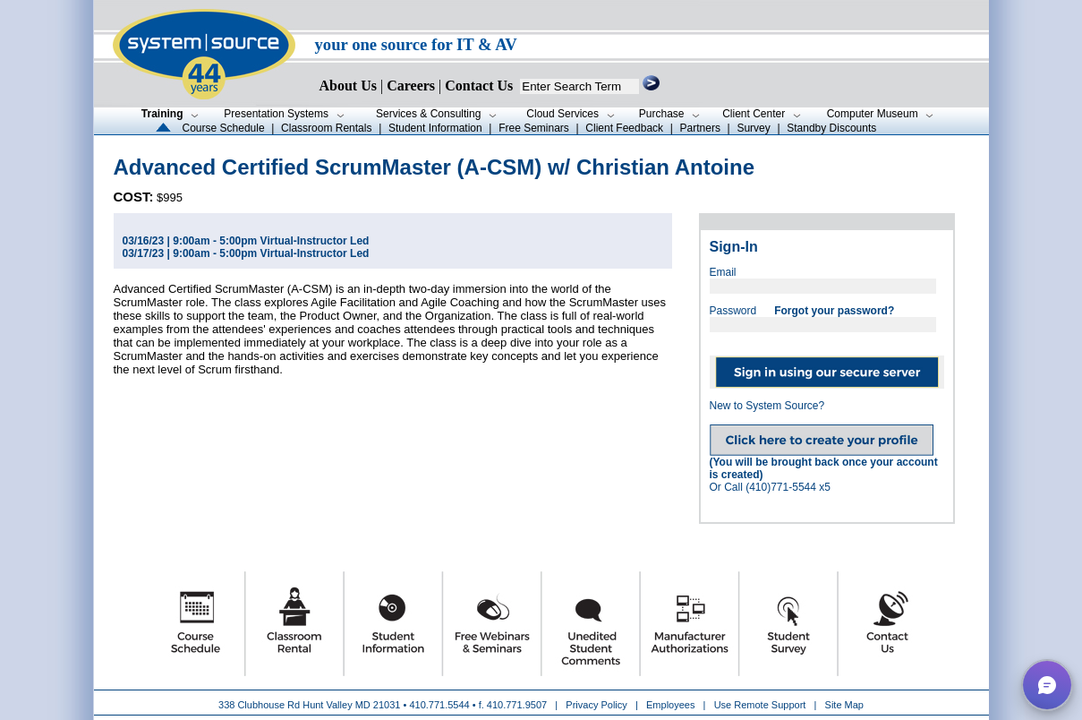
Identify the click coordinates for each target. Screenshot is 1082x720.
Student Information (435, 128)
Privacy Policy (598, 704)
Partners (700, 128)
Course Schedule (224, 128)
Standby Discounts (831, 128)
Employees (670, 704)
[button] (1047, 685)
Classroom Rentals (326, 128)
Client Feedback (624, 128)
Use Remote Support (760, 704)
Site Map (844, 704)
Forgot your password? (834, 310)
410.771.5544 (439, 704)
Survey (753, 128)
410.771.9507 (517, 704)
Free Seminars (533, 128)
